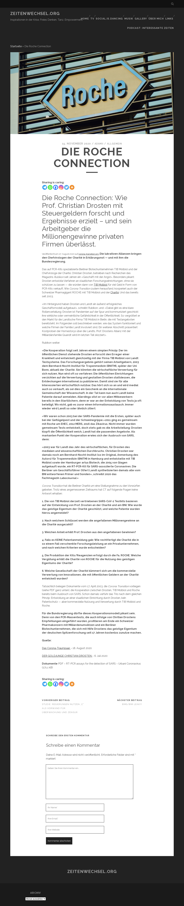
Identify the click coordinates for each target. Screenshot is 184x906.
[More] (72, 174)
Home (80, 13)
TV (89, 13)
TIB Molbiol (100, 271)
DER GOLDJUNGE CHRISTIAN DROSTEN (67, 642)
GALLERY (139, 13)
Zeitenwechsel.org (35, 13)
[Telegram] (44, 174)
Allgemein (115, 130)
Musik (126, 13)
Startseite (16, 33)
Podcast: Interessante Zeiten (153, 17)
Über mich (154, 13)
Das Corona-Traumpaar (56, 634)
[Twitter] (66, 174)
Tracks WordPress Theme (78, 902)
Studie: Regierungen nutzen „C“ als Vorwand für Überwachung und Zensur (63, 695)
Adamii (98, 130)
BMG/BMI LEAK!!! (132, 691)
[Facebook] (55, 174)
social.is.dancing (106, 13)
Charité (114, 279)
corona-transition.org (89, 240)
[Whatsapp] (50, 174)
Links (168, 13)
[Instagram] (61, 174)
